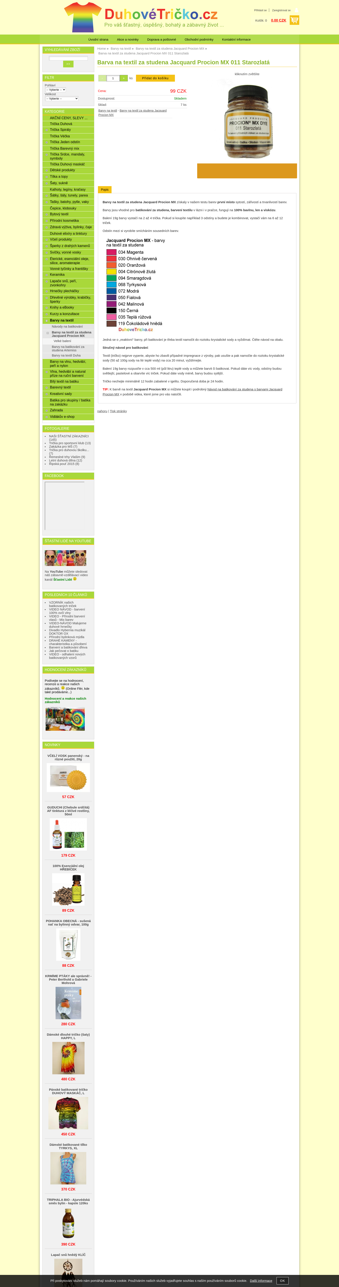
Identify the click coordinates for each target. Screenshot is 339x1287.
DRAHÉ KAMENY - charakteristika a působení (68, 642)
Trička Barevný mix (64, 148)
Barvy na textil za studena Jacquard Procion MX (71, 334)
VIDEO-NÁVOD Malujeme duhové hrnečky (67, 624)
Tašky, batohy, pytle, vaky (69, 202)
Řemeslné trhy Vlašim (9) (67, 457)
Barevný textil (60, 387)
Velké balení (62, 341)
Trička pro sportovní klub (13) (70, 443)
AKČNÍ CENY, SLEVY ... (69, 118)
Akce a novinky (128, 39)
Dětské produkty (62, 170)
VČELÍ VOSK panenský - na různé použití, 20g (68, 757)
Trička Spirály (60, 130)
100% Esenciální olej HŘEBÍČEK (68, 867)
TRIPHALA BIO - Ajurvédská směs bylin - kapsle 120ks (68, 1201)
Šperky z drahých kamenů (70, 246)
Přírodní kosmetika (64, 220)
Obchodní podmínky (199, 39)
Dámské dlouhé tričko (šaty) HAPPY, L (68, 1036)
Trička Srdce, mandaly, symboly (67, 156)
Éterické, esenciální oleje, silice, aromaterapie (69, 261)
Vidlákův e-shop (62, 416)
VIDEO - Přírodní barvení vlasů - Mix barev (67, 618)
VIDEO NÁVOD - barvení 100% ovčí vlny (67, 611)
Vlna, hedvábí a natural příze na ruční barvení (68, 373)
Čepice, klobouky (63, 208)
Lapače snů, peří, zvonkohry (63, 283)
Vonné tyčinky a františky (69, 269)
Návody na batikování (67, 326)
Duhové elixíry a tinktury (68, 233)
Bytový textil (59, 214)
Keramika (57, 274)
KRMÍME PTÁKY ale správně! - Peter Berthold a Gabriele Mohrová (68, 979)
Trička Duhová (61, 124)
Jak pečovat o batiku (63, 651)
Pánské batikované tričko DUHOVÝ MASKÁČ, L (68, 1091)
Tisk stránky (118, 411)
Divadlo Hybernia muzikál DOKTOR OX (67, 631)
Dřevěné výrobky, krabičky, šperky (70, 299)
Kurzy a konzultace (64, 314)
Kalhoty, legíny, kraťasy (68, 189)
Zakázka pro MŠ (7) (63, 446)
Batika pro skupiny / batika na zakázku (70, 402)
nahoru (102, 411)
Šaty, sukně (59, 183)
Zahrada (56, 410)
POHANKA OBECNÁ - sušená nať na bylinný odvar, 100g (68, 922)
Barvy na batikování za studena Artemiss (68, 348)
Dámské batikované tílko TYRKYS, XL (68, 1146)
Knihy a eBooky (62, 307)
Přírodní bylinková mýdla (66, 637)
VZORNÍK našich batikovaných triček (63, 604)
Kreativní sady (61, 394)
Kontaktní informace (236, 39)
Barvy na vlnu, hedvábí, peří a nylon (68, 364)
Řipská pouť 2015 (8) (64, 464)
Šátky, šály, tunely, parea (69, 195)
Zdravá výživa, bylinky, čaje (71, 227)
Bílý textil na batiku (64, 381)
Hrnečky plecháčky (64, 291)
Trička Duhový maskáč (67, 164)
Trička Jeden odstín (65, 142)
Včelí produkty (61, 239)
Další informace (261, 1280)
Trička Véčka (60, 136)
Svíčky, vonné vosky (65, 252)
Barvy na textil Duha (66, 355)
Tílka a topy (59, 176)
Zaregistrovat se (281, 10)
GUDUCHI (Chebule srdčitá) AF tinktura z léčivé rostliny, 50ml (68, 811)
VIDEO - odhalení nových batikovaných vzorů (67, 656)
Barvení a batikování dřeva (68, 647)
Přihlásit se (260, 10)
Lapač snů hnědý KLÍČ (68, 1255)
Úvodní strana (98, 39)
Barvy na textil (107, 110)
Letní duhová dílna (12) (65, 460)
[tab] (105, 189)
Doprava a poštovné (161, 39)
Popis (105, 189)
